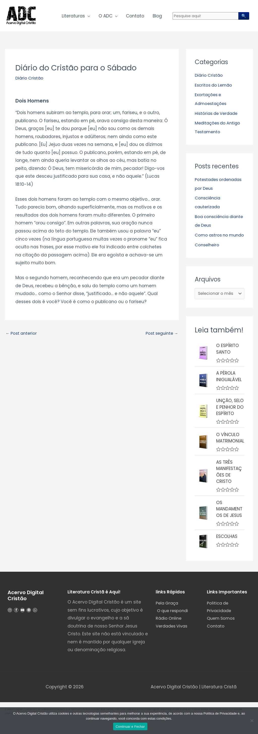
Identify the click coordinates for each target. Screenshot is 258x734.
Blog (157, 17)
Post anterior (22, 335)
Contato (135, 17)
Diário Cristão (30, 80)
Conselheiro (207, 253)
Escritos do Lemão (214, 87)
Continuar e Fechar (130, 726)
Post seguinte (160, 335)
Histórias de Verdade (217, 115)
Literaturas (73, 17)
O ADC (105, 17)
